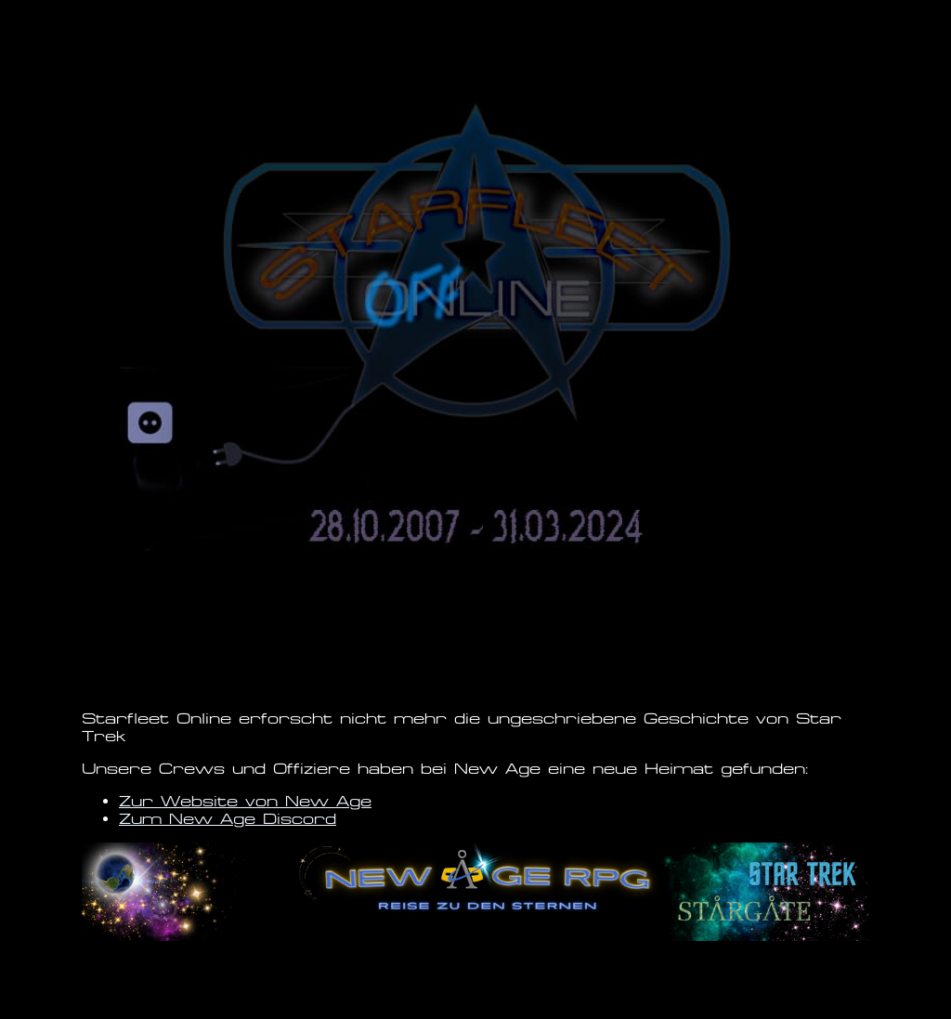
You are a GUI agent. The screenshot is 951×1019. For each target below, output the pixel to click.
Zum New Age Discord (227, 819)
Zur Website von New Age (245, 801)
